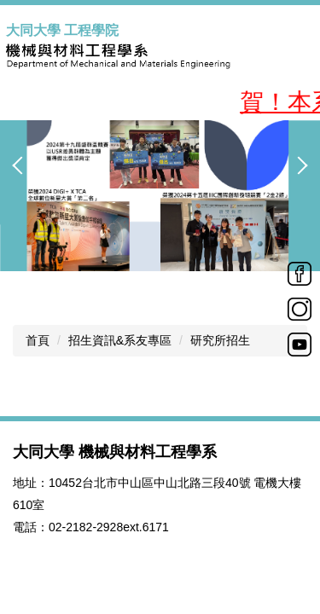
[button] (21, 165)
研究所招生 (220, 340)
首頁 (37, 340)
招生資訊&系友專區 (120, 340)
